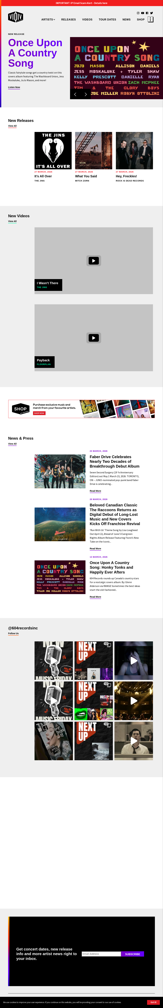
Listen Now (14, 87)
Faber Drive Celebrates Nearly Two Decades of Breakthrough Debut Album (114, 461)
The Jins (42, 287)
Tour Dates (107, 19)
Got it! (153, 1002)
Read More (95, 491)
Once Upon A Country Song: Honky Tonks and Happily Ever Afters (111, 567)
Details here (100, 3)
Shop (141, 19)
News (127, 19)
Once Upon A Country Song (35, 53)
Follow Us (13, 633)
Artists (47, 19)
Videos (87, 19)
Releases (68, 19)
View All (12, 126)
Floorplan (44, 364)
